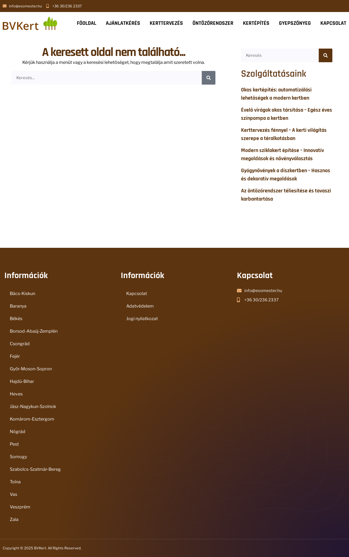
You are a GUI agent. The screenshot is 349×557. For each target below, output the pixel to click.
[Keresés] (208, 78)
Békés (16, 318)
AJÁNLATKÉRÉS (123, 23)
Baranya (18, 306)
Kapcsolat (136, 293)
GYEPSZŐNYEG (295, 23)
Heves (16, 394)
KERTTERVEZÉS (166, 23)
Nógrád (17, 431)
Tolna (15, 481)
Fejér (15, 356)
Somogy (18, 456)
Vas (13, 494)
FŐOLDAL (86, 23)
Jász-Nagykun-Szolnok (33, 406)
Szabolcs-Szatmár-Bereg (35, 469)
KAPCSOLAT (333, 23)
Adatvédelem (140, 306)
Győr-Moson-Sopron (31, 368)
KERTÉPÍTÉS (256, 23)
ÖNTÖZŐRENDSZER (212, 23)
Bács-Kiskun (22, 293)
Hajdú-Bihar (22, 381)
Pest (14, 444)
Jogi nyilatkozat (142, 318)
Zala (14, 519)
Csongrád (20, 343)
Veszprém (20, 507)
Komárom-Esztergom (32, 419)
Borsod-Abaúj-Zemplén (34, 331)
